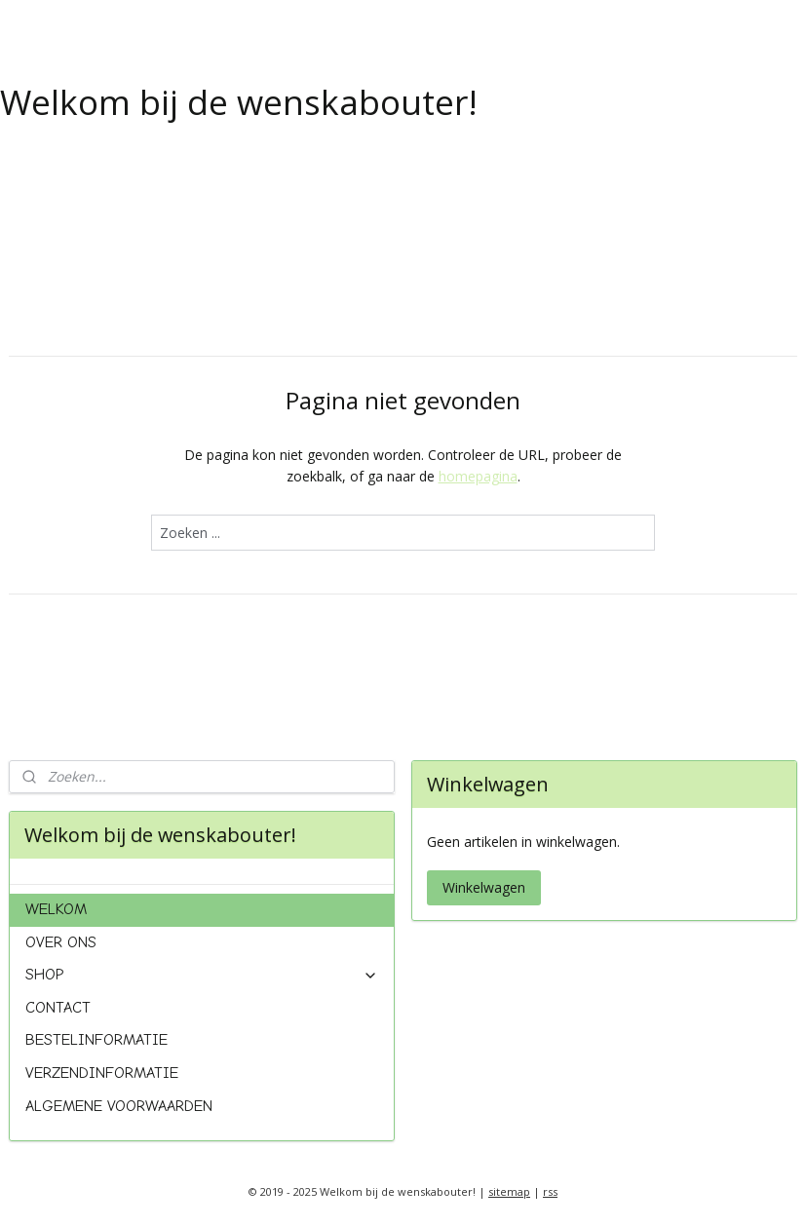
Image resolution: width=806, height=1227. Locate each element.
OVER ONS (60, 942)
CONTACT (58, 1007)
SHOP (201, 974)
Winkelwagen (483, 887)
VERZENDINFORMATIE (101, 1073)
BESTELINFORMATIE (96, 1040)
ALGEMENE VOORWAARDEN (118, 1106)
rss (550, 1191)
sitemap (509, 1191)
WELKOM (56, 909)
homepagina (478, 476)
